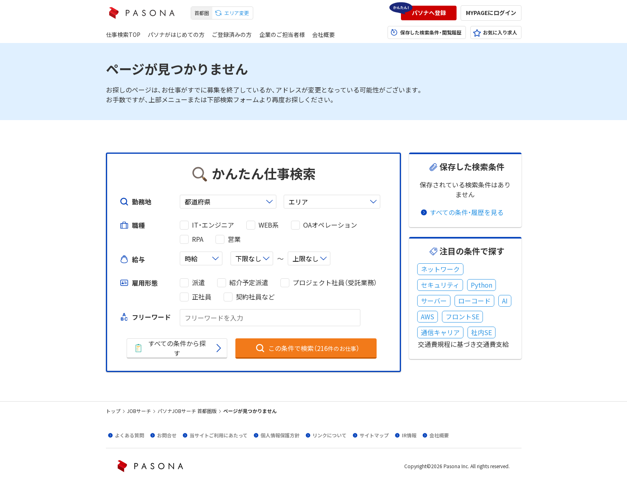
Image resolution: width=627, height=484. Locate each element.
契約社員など (255, 297)
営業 (234, 239)
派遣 (198, 282)
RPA (197, 239)
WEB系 (269, 225)
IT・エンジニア (213, 225)
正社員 (201, 297)
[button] (429, 13)
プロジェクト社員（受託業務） (335, 282)
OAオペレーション (330, 225)
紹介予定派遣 (248, 282)
